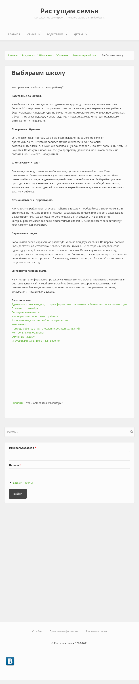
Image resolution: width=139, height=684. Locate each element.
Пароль (15, 465)
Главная (14, 34)
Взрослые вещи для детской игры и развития (40, 320)
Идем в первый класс (85, 55)
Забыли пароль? (23, 482)
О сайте (37, 631)
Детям (79, 33)
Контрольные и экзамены (28, 332)
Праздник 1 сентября (25, 308)
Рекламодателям (96, 631)
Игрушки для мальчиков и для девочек (36, 340)
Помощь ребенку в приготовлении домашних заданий (46, 328)
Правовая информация (64, 631)
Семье (32, 33)
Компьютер (19, 324)
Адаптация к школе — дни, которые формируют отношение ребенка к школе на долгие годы (69, 304)
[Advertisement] (69, 368)
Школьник (45, 55)
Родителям (56, 33)
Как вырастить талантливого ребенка (35, 316)
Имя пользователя (22, 448)
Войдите (18, 403)
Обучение (62, 55)
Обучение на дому (23, 336)
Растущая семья (69, 10)
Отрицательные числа (25, 312)
